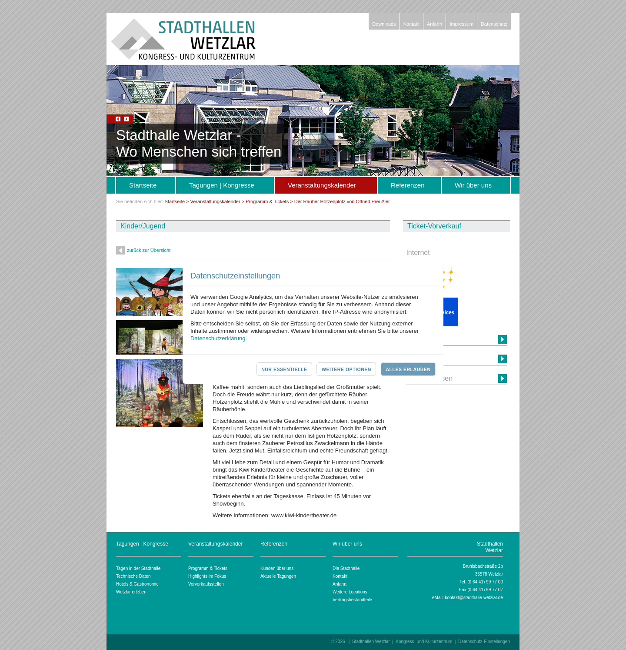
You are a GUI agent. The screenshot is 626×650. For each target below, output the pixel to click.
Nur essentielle (284, 369)
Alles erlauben (408, 369)
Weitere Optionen (346, 369)
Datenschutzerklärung (217, 338)
